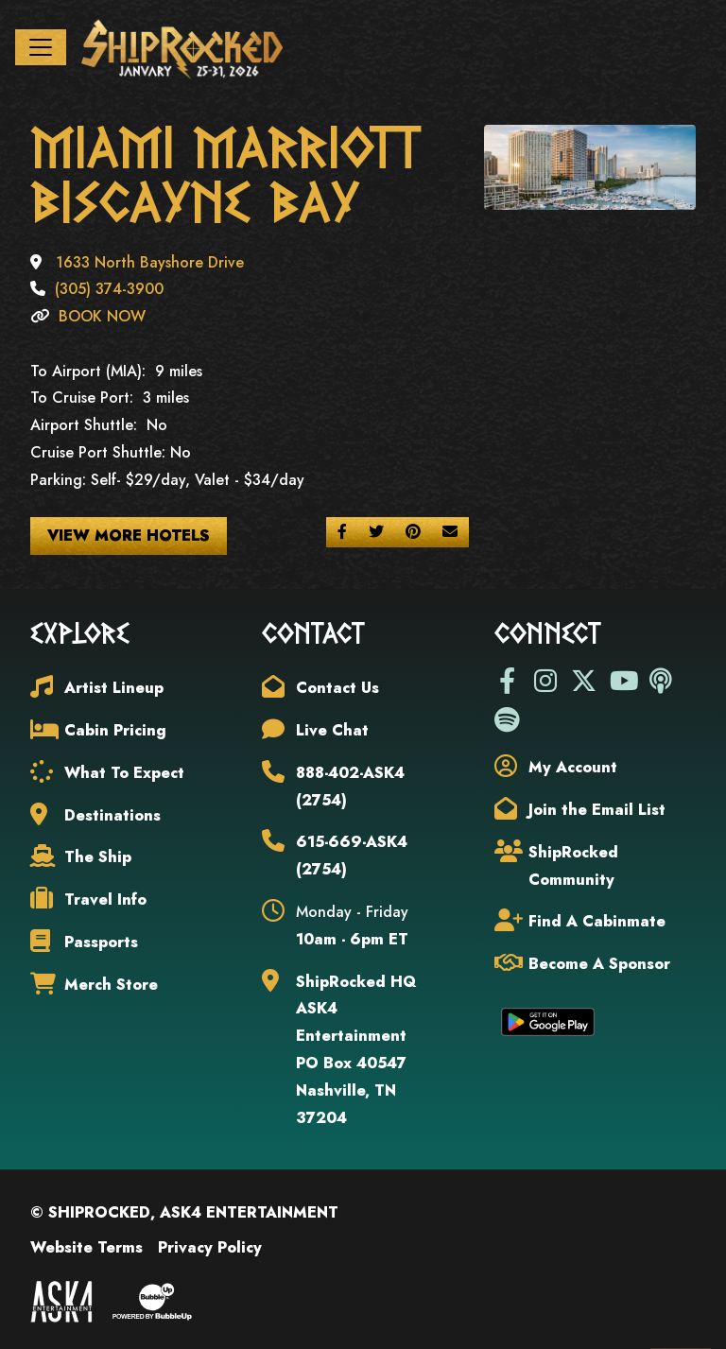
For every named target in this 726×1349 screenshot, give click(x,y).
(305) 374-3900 (109, 292)
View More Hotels (128, 538)
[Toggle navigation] (40, 49)
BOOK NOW (102, 320)
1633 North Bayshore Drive (150, 265)
